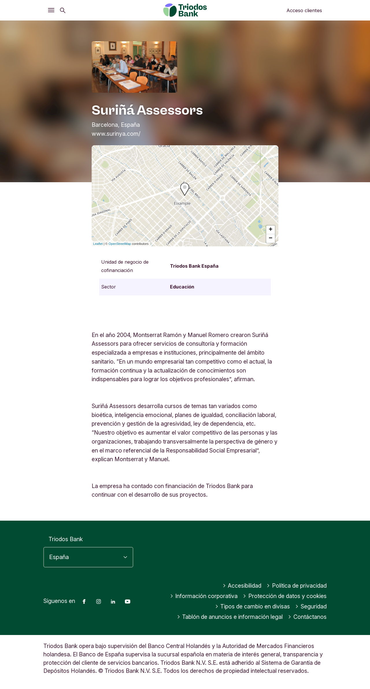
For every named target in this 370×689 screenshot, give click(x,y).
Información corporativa (204, 596)
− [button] (271, 238)
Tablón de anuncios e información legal (230, 616)
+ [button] (271, 230)
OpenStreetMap (120, 243)
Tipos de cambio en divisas (252, 606)
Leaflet (98, 243)
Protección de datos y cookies (285, 596)
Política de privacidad (297, 585)
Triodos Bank (66, 539)
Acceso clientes (304, 10)
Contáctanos (307, 616)
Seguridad (311, 606)
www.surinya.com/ (116, 133)
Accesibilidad (242, 585)
